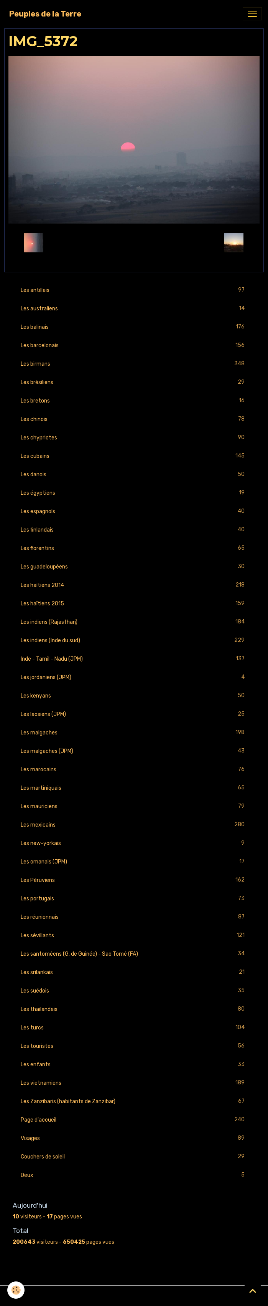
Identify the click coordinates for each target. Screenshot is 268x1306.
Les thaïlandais (134, 1009)
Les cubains (134, 456)
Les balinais (134, 327)
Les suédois (134, 990)
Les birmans (134, 364)
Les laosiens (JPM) (134, 714)
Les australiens (134, 308)
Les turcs (134, 1027)
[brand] (45, 14)
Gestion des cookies (134, 1296)
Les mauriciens (134, 806)
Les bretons (134, 400)
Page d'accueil (134, 1119)
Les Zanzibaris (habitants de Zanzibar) (134, 1101)
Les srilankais (134, 972)
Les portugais (134, 898)
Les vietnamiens (134, 1083)
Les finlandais (134, 529)
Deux (134, 1175)
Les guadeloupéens (134, 566)
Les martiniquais (134, 788)
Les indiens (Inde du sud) (134, 640)
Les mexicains (134, 824)
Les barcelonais (134, 345)
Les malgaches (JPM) (134, 751)
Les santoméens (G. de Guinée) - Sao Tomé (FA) (134, 954)
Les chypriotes (134, 437)
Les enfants (134, 1064)
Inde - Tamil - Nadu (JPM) (134, 659)
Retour (134, 242)
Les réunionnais (134, 917)
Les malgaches (134, 732)
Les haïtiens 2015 (134, 603)
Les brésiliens (134, 382)
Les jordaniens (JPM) (134, 677)
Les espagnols (134, 511)
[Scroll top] (252, 1290)
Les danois (134, 474)
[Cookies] (16, 1290)
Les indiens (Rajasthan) (134, 622)
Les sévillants (134, 935)
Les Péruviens (134, 880)
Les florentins (134, 548)
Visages (134, 1138)
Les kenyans (134, 695)
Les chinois (134, 419)
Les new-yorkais (134, 843)
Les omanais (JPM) (134, 861)
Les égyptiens (134, 493)
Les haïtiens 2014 (134, 585)
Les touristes (134, 1046)
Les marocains (134, 769)
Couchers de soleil (134, 1156)
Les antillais (134, 290)
